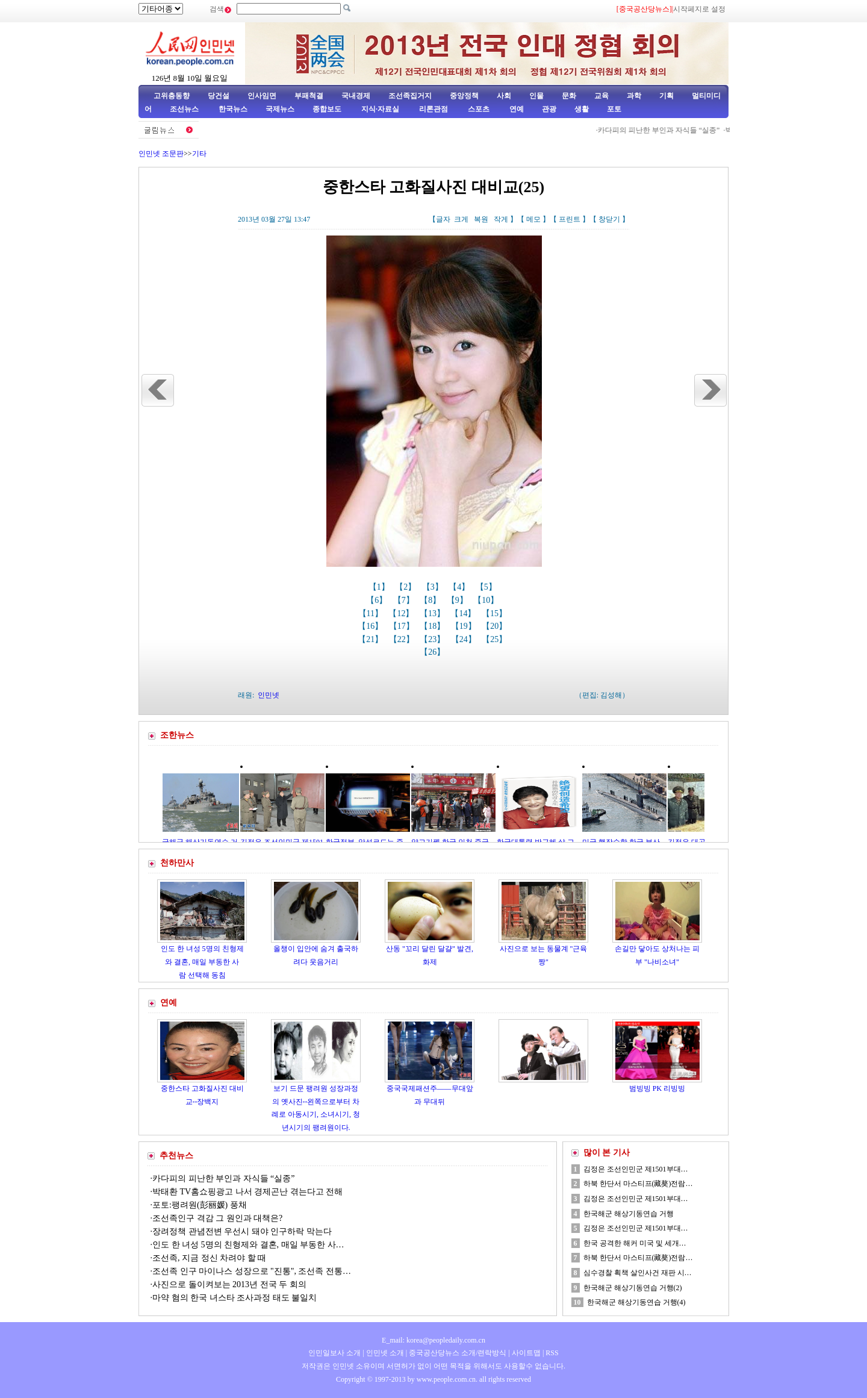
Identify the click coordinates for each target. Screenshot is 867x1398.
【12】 (402, 613)
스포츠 (477, 109)
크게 (461, 219)
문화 (569, 96)
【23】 (433, 639)
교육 (601, 96)
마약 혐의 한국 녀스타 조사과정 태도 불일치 (234, 1297)
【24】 (465, 639)
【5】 (487, 586)
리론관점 (433, 109)
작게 (501, 219)
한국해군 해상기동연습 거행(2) (632, 1288)
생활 (581, 109)
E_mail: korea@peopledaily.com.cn (433, 1340)
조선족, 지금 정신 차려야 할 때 (209, 1257)
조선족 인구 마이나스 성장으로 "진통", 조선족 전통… (251, 1271)
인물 (536, 96)
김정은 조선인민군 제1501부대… (635, 1169)
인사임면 (261, 96)
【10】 (487, 600)
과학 (634, 96)
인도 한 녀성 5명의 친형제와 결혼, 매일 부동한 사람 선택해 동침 (202, 961)
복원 (481, 219)
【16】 (371, 626)
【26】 (433, 652)
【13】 (433, 613)
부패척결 (308, 96)
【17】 (403, 626)
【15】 (495, 613)
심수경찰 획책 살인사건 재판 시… (637, 1272)
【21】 (371, 639)
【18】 (433, 626)
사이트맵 (526, 1353)
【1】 (380, 586)
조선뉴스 (185, 109)
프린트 (569, 219)
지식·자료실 (381, 109)
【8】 (431, 600)
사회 (504, 96)
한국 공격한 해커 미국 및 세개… (634, 1243)
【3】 (434, 586)
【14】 (464, 613)
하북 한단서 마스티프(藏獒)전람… (638, 1183)
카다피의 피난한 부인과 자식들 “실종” (665, 130)
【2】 (406, 586)
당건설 (218, 96)
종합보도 (326, 109)
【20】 (495, 626)
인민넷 (268, 695)
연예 (516, 109)
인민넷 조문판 (161, 153)
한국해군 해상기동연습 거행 (628, 1213)
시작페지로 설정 (699, 9)
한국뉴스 (233, 109)
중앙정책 (464, 96)
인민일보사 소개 (334, 1353)
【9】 (458, 600)
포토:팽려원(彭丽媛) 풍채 (199, 1204)
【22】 (403, 639)
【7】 (405, 600)
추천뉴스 (176, 1155)
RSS (551, 1353)
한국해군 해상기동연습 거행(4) (636, 1302)
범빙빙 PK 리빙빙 (657, 1088)
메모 (533, 219)
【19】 (465, 626)
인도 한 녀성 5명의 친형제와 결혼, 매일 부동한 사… (248, 1244)
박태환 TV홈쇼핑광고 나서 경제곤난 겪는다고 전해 (247, 1191)
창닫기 (609, 219)
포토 (614, 109)
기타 (199, 153)
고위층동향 (172, 96)
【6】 (378, 600)
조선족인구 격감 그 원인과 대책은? (217, 1218)
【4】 (460, 586)
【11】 (371, 613)
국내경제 (355, 96)
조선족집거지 (410, 96)
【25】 (495, 639)
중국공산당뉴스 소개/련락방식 (457, 1353)
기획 (666, 96)
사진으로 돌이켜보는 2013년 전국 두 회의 (229, 1284)
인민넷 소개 (384, 1353)
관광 (549, 109)
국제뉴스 (280, 109)
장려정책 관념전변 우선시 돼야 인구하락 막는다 (242, 1231)
